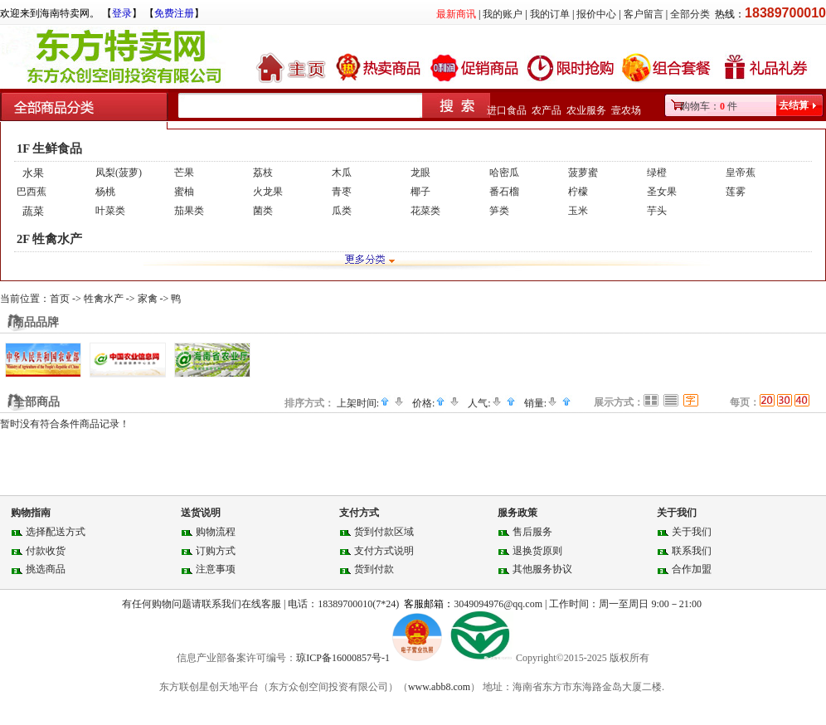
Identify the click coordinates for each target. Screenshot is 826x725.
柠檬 (578, 191)
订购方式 (216, 551)
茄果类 (189, 211)
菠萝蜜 (583, 172)
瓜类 (342, 211)
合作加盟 (692, 569)
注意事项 (216, 569)
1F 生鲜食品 (49, 148)
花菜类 (425, 211)
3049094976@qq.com (498, 604)
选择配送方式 (55, 532)
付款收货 (46, 551)
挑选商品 (46, 569)
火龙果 (268, 191)
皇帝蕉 (741, 172)
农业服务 (586, 110)
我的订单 (550, 14)
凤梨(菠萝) (118, 172)
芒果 (184, 172)
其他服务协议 (542, 569)
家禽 (148, 298)
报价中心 (596, 14)
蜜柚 (184, 191)
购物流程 (216, 532)
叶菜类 (110, 211)
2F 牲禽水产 (49, 239)
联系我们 (692, 551)
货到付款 (374, 569)
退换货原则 (537, 551)
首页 (60, 298)
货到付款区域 (384, 532)
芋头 (657, 211)
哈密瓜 (504, 172)
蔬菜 (33, 211)
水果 (33, 173)
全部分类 (690, 14)
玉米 (578, 211)
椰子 (420, 191)
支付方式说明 (384, 551)
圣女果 (662, 191)
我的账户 (502, 14)
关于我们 (692, 532)
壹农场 (626, 110)
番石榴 (504, 191)
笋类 (499, 211)
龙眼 (420, 172)
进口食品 (507, 110)
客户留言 (643, 14)
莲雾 (736, 191)
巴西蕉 (31, 191)
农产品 (546, 110)
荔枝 (263, 172)
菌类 (263, 211)
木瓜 (342, 172)
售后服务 (532, 532)
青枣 (342, 191)
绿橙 (657, 172)
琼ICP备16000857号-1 (344, 658)
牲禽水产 (104, 298)
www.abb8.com (439, 687)
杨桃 (105, 191)
